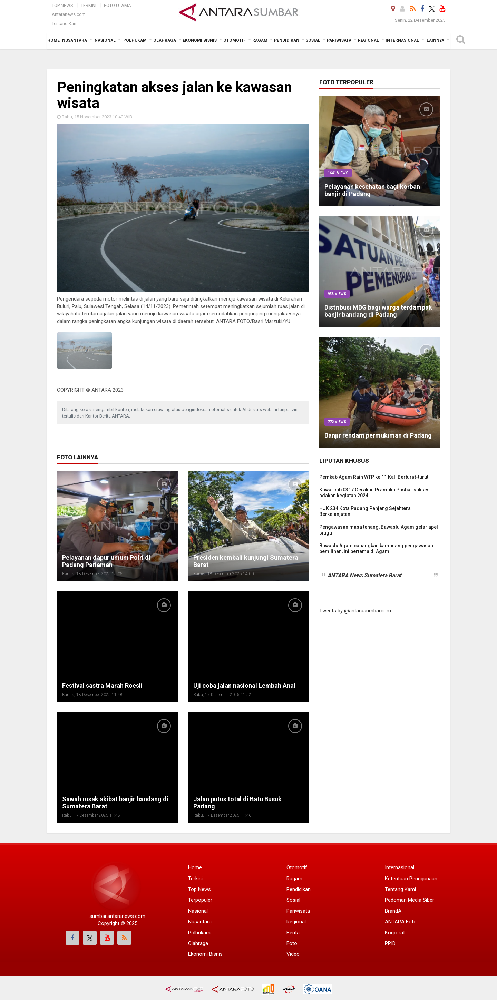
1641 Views (338, 173)
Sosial (293, 900)
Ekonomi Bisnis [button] (200, 40)
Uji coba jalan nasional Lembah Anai (244, 685)
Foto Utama (117, 5)
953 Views (337, 294)
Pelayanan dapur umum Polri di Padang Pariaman (106, 561)
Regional (296, 922)
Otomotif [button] (234, 40)
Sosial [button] (313, 40)
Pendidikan (298, 889)
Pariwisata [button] (339, 40)
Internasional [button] (402, 40)
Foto (291, 943)
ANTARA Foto (401, 922)
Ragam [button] (259, 40)
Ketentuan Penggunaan (411, 878)
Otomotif (296, 867)
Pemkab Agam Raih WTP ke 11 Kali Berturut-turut (373, 477)
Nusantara (200, 922)
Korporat (395, 933)
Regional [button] (368, 40)
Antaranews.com (69, 14)
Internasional (399, 867)
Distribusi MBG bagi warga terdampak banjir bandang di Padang (378, 311)
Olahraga (198, 943)
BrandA (393, 911)
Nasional (198, 911)
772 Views (337, 422)
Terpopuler (200, 900)
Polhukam (199, 933)
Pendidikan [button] (286, 40)
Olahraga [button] (164, 40)
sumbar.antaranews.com (117, 916)
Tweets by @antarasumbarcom (355, 611)
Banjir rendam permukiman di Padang (378, 435)
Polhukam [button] (135, 40)
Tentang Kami (65, 23)
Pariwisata (298, 911)
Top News (62, 5)
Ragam (294, 878)
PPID (390, 943)
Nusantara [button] (74, 40)
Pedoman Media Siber (409, 900)
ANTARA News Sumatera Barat (365, 575)
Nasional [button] (105, 40)
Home (195, 867)
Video (293, 954)
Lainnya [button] (435, 40)
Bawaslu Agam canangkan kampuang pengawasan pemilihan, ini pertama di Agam (376, 548)
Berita (293, 933)
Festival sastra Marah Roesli (102, 685)
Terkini (88, 5)
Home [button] (53, 40)
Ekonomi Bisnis (205, 954)
